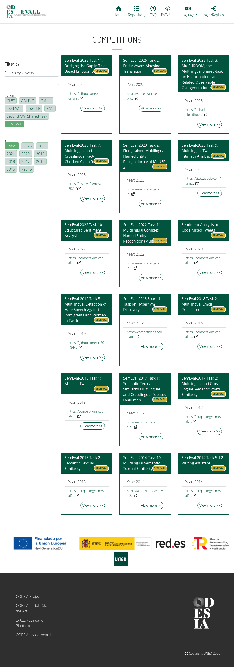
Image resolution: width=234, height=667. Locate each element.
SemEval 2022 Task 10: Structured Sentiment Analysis (84, 230)
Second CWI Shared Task (27, 116)
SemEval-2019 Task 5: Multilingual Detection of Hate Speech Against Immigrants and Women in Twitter (85, 309)
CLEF (11, 100)
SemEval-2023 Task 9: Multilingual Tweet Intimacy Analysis (200, 151)
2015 (11, 169)
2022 (42, 145)
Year (8, 140)
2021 (11, 153)
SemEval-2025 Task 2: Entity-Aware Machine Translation (141, 66)
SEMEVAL (14, 124)
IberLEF (34, 108)
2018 (11, 161)
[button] (188, 11)
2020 (25, 153)
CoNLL (46, 100)
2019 (40, 153)
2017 (25, 161)
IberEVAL (14, 108)
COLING (27, 100)
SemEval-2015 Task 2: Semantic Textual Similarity (83, 463)
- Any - (12, 145)
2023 (27, 145)
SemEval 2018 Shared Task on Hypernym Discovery (141, 304)
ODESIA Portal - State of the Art (35, 608)
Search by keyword (20, 72)
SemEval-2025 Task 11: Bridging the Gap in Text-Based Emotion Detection (86, 66)
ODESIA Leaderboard (33, 634)
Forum (10, 95)
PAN (49, 108)
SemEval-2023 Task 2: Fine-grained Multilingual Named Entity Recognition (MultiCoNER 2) (144, 156)
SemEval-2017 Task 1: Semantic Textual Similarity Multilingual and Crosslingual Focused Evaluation (144, 389)
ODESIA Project (28, 596)
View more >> (92, 108)
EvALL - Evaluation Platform (31, 623)
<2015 (26, 169)
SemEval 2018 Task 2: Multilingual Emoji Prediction (200, 304)
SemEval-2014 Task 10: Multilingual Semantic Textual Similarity (142, 463)
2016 (40, 161)
